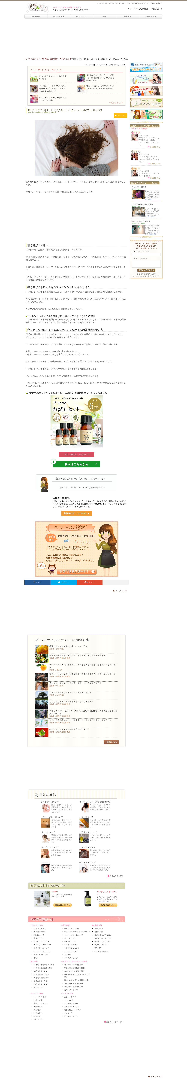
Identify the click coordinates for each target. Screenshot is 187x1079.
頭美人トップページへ (113, 1022)
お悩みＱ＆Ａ (38, 1020)
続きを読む (148, 199)
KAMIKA (55, 892)
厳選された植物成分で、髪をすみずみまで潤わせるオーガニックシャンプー (107, 899)
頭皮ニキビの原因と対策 (73, 965)
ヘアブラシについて (50, 847)
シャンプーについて (50, 802)
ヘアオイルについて (88, 832)
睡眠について (38, 935)
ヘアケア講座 (59, 16)
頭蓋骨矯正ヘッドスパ (72, 1010)
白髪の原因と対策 (40, 981)
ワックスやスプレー (41, 941)
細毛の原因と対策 (40, 971)
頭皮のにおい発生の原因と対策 (76, 980)
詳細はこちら (154, 147)
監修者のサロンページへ (76, 513)
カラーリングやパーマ (41, 945)
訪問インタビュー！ (146, 135)
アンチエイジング (87, 847)
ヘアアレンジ (82, 16)
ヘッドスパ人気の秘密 (138, 9)
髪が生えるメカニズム (102, 935)
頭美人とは (157, 9)
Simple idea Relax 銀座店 (142, 204)
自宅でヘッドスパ (40, 1003)
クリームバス (69, 1000)
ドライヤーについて (41, 948)
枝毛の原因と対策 (40, 984)
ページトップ (120, 591)
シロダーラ (68, 1013)
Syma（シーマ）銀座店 (141, 221)
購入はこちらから (75, 463)
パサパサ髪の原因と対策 (42, 968)
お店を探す (36, 16)
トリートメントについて (52, 817)
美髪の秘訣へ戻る (115, 876)
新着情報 (127, 16)
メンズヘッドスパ (70, 1003)
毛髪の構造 (98, 928)
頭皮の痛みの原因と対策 (73, 987)
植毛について (38, 987)
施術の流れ (37, 1013)
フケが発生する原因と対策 (74, 968)
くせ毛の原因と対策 (41, 978)
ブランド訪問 (143, 154)
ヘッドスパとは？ (40, 997)
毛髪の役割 (98, 932)
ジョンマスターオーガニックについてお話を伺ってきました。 (148, 159)
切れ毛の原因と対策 (41, 974)
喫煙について (38, 938)
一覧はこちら (116, 103)
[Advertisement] (93, 38)
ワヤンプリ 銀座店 (139, 187)
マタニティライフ (101, 945)
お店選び (36, 1010)
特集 (105, 16)
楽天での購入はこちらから (76, 454)
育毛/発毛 (97, 948)
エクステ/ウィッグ (40, 954)
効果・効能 (37, 1000)
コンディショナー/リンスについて (94, 802)
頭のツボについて (70, 990)
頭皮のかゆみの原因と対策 (74, 971)
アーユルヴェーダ (70, 1016)
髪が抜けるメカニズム (102, 938)
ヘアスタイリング (87, 862)
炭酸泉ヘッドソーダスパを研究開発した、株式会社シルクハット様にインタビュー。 (148, 141)
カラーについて (86, 817)
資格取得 (36, 1016)
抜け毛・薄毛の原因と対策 (43, 965)
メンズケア (46, 862)
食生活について (39, 932)
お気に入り (120, 115)
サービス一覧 (150, 16)
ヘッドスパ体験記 (101, 951)
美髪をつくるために (102, 941)
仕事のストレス (39, 928)
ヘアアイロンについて (41, 951)
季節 (35, 958)
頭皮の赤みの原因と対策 (73, 983)
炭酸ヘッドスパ (70, 997)
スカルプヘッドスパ (71, 1007)
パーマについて (48, 832)
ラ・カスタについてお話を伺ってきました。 (148, 175)
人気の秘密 (37, 1007)
